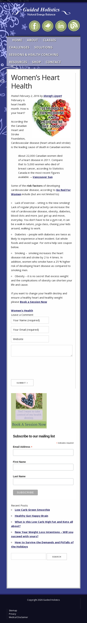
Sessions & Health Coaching (33, 55)
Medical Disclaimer (18, 617)
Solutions (43, 47)
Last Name (19, 476)
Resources (18, 62)
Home (17, 40)
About (32, 40)
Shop (36, 62)
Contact (53, 62)
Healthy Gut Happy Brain (31, 515)
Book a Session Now (33, 302)
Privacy (12, 613)
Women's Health (22, 310)
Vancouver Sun (43, 177)
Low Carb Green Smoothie (32, 509)
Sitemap (13, 610)
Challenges (19, 47)
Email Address (22, 447)
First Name (19, 461)
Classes (49, 40)
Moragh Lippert (53, 96)
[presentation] (38, 369)
